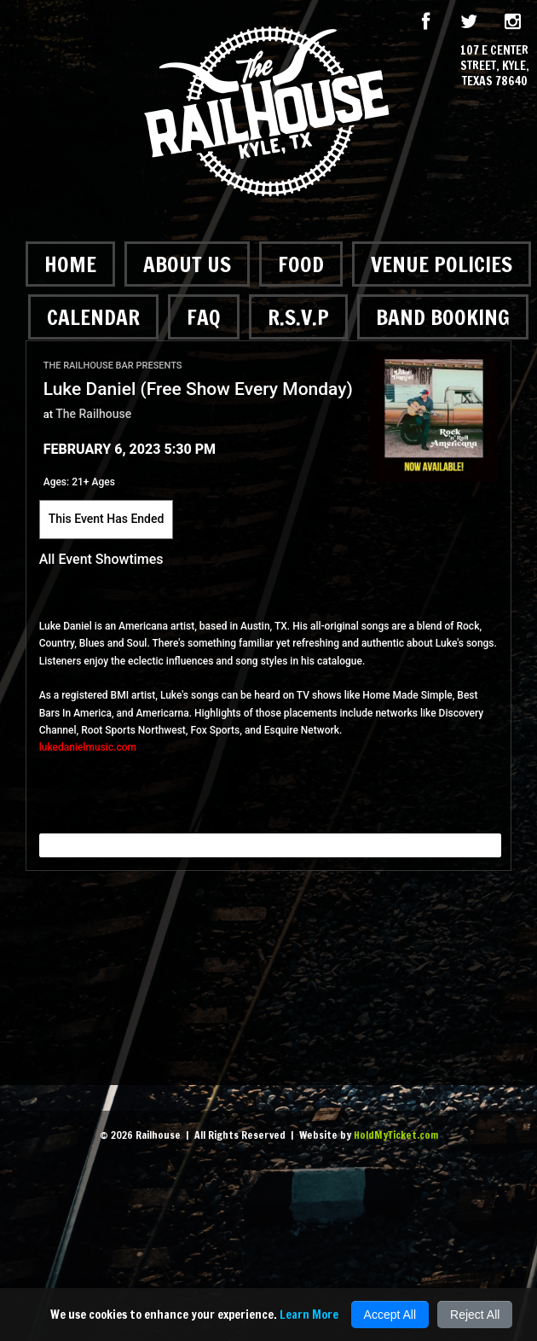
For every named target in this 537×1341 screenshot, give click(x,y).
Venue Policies (441, 264)
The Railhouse (93, 414)
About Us (187, 264)
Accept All (390, 1314)
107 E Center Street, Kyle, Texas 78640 (494, 66)
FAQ (204, 317)
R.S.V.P (298, 317)
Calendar (93, 317)
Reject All (474, 1314)
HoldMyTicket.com (396, 1135)
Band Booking (443, 317)
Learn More (309, 1314)
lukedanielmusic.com (87, 747)
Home (70, 264)
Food (301, 264)
